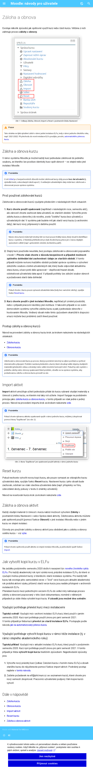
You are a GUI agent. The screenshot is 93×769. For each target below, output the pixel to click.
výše (24, 533)
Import (7, 550)
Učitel (11, 179)
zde (69, 402)
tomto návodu (24, 670)
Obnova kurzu (14, 347)
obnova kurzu (38, 399)
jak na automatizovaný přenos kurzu (28, 625)
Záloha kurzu (13, 342)
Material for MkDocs (20, 729)
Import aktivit (13, 711)
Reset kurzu (19, 293)
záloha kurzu (22, 399)
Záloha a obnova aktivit (18, 720)
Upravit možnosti (46, 760)
